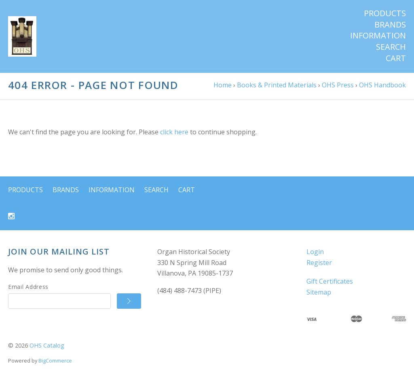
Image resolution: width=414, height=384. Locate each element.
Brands (390, 24)
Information (378, 35)
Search (391, 47)
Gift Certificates (329, 284)
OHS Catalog (47, 348)
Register (319, 265)
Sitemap (318, 295)
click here (174, 135)
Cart (396, 58)
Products (385, 13)
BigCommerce (55, 363)
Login (315, 254)
